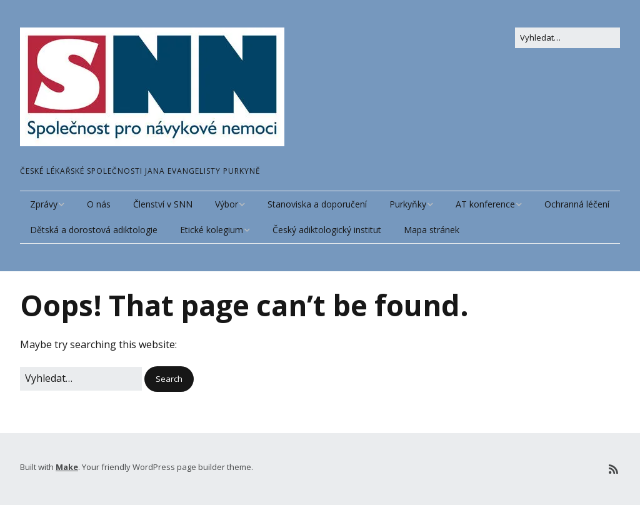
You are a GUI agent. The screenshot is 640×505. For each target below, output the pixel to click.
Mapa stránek (431, 230)
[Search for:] (567, 38)
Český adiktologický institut (326, 230)
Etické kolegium (211, 230)
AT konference (485, 204)
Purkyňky (407, 204)
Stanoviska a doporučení (317, 204)
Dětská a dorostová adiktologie (94, 230)
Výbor (226, 204)
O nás (99, 204)
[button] (169, 379)
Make (67, 466)
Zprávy (44, 204)
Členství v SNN (162, 204)
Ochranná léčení (576, 204)
